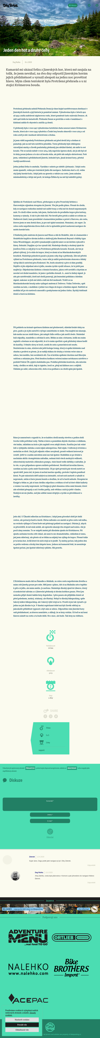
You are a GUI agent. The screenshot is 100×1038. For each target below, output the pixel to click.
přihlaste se (30, 768)
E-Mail (93, 5)
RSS (97, 5)
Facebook (81, 5)
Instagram (85, 5)
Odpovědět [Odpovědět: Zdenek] (91, 865)
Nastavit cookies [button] (22, 1019)
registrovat (72, 768)
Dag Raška (16, 62)
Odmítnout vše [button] (22, 1030)
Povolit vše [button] (22, 1024)
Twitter (89, 5)
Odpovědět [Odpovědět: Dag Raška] (91, 883)
